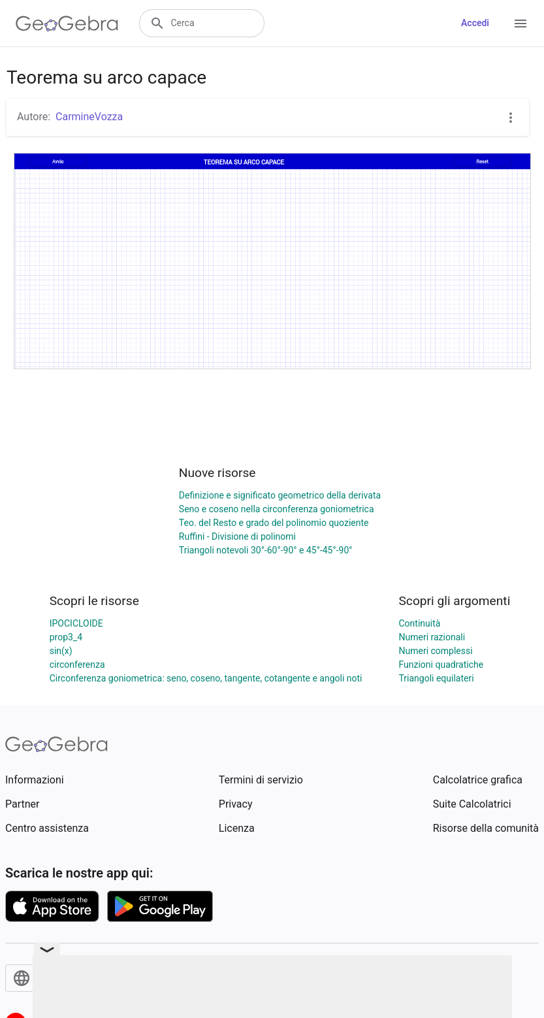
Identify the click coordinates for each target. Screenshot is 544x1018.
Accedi (475, 23)
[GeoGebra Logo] (67, 23)
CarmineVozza (89, 116)
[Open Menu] (520, 23)
